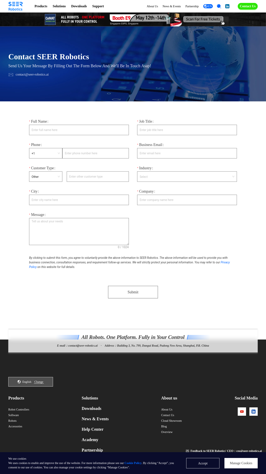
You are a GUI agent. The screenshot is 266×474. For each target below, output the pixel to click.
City (34, 193)
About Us (152, 6)
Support (98, 6)
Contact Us (248, 6)
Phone (35, 146)
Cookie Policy (133, 463)
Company (146, 193)
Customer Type (42, 169)
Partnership (192, 6)
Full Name (39, 123)
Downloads (79, 6)
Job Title (145, 123)
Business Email (150, 146)
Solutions (59, 6)
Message (37, 216)
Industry (145, 169)
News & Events (172, 6)
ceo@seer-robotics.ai (249, 451)
